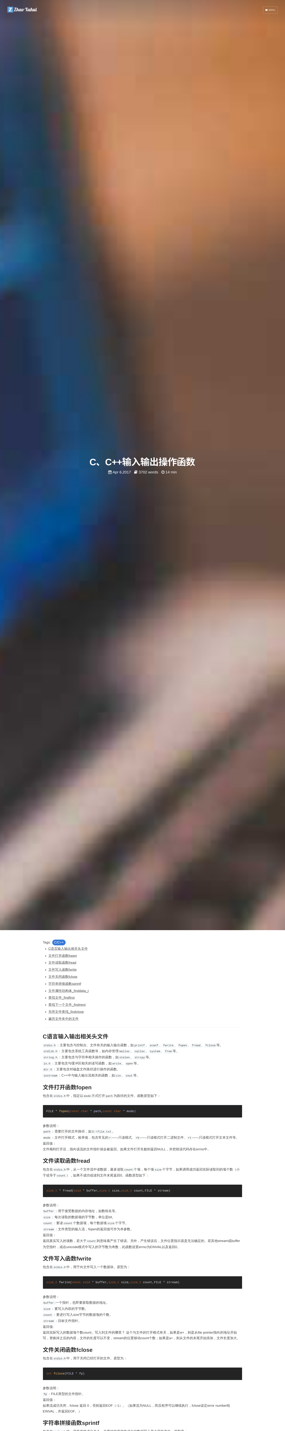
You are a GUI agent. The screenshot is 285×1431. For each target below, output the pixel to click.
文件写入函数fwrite (62, 969)
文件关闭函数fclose (62, 977)
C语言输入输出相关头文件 (68, 949)
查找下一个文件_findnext (67, 1005)
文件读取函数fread (62, 962)
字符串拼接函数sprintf (64, 984)
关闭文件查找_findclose (66, 1012)
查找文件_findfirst (61, 998)
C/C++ (59, 942)
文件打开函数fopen (62, 956)
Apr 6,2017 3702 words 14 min (142, 472)
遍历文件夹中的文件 (63, 1019)
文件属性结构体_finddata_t (68, 991)
